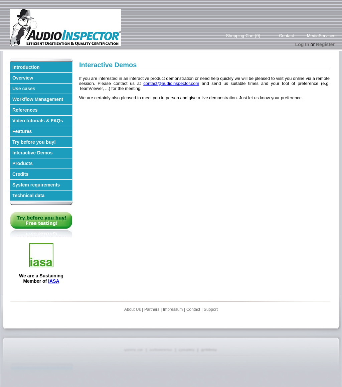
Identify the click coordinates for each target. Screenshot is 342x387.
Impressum (173, 309)
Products (22, 163)
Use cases (23, 88)
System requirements (36, 184)
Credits (20, 174)
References (25, 110)
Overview (22, 78)
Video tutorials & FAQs (37, 120)
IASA (53, 281)
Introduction (26, 67)
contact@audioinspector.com (171, 83)
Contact (286, 35)
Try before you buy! (34, 142)
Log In (302, 44)
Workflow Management (37, 99)
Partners (151, 309)
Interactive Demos (32, 152)
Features (22, 131)
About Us (132, 309)
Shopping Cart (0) (243, 35)
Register (325, 44)
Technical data (28, 195)
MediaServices (321, 35)
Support (211, 309)
